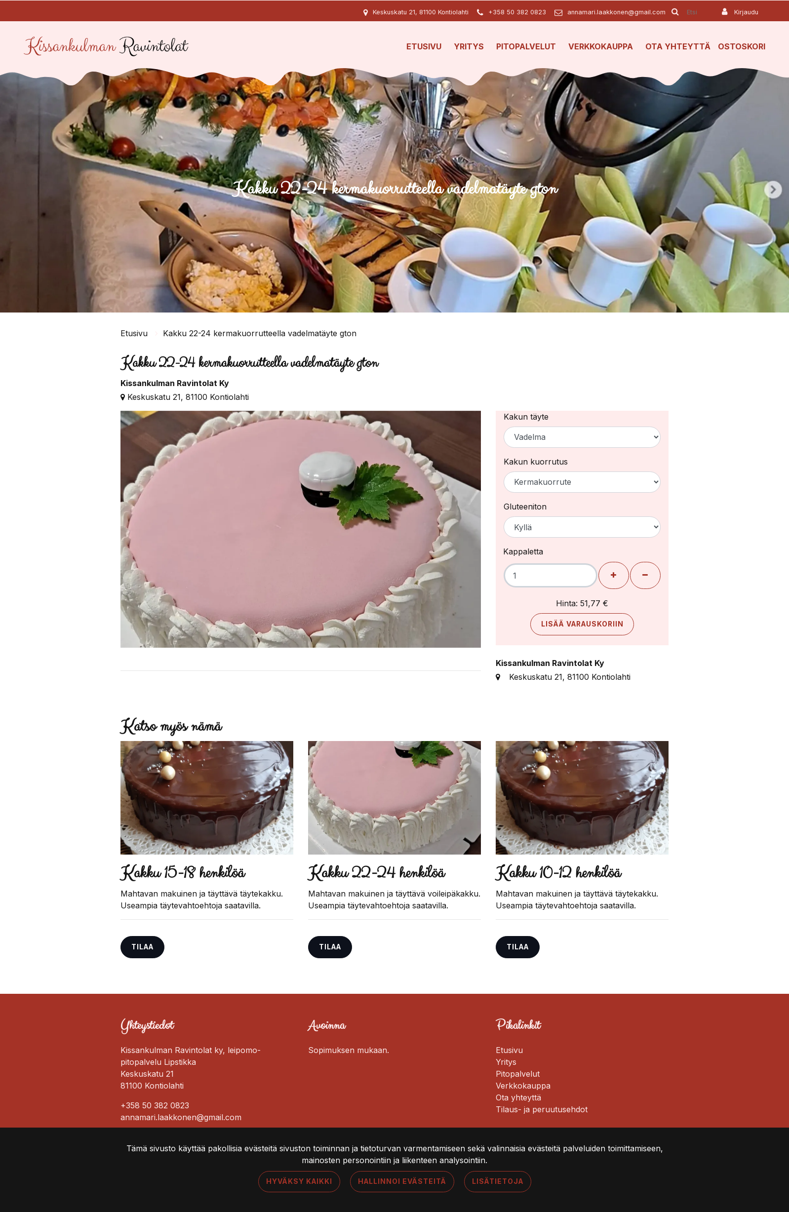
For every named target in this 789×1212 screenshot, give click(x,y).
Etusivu (423, 46)
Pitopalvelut (526, 46)
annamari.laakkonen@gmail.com (616, 12)
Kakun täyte (526, 417)
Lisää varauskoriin (582, 624)
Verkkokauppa (600, 46)
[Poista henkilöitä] (645, 575)
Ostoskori (741, 46)
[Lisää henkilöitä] (613, 575)
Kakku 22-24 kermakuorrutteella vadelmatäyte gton (259, 333)
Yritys (469, 46)
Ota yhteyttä (677, 46)
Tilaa (142, 947)
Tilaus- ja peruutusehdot (542, 1109)
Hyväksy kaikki (299, 1181)
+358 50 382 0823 (517, 12)
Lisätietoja (497, 1181)
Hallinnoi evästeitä (402, 1181)
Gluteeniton (525, 506)
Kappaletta (523, 551)
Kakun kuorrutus (536, 462)
